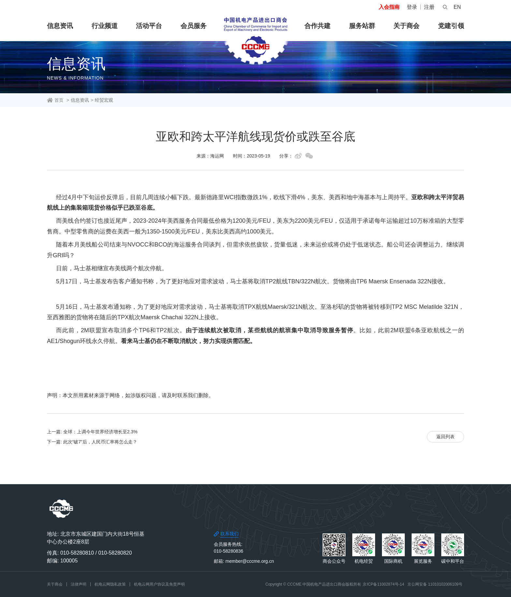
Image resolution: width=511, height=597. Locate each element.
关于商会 (406, 25)
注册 (429, 7)
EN (457, 7)
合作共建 (317, 25)
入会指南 (389, 7)
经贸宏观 (104, 100)
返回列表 (445, 436)
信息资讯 (60, 25)
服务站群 (362, 25)
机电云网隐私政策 (110, 584)
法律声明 (78, 584)
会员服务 (194, 25)
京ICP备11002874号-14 (383, 584)
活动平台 (149, 25)
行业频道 (105, 25)
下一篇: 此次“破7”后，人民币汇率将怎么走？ (92, 441)
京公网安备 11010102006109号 (434, 584)
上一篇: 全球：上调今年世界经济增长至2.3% (92, 431)
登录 (412, 7)
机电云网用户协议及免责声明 (159, 584)
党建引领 (451, 25)
